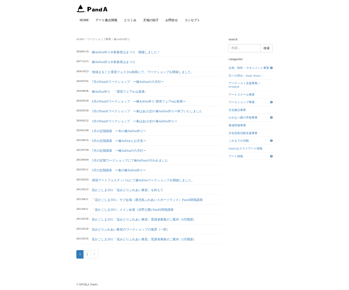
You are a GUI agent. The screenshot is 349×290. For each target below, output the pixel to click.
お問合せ (171, 20)
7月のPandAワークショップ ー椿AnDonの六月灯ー (128, 82)
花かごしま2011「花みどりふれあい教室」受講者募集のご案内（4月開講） (144, 219)
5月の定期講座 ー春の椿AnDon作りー (119, 170)
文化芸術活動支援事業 (243, 133)
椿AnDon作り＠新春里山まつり (113, 62)
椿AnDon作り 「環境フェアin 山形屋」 (120, 91)
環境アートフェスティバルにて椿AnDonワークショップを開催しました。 (143, 180)
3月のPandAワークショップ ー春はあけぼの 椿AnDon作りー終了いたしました (147, 111)
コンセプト (192, 20)
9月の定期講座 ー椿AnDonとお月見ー (119, 141)
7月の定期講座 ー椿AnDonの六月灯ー (119, 150)
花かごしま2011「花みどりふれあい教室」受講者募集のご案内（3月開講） (144, 239)
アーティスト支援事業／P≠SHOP (244, 85)
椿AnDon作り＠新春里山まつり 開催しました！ (126, 52)
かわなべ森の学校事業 (243, 117)
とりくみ (130, 20)
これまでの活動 (239, 140)
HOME (84, 20)
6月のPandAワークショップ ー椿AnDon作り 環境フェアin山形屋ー (139, 101)
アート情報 (236, 156)
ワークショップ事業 (99, 39)
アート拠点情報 (106, 20)
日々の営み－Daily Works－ (246, 75)
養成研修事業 (237, 125)
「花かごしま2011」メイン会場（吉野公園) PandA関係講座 (133, 209)
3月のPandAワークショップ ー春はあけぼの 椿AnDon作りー (134, 121)
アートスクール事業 (242, 94)
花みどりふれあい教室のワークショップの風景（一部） (131, 229)
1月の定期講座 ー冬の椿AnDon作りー (119, 131)
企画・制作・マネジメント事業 (249, 67)
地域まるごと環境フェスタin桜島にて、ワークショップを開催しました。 (143, 72)
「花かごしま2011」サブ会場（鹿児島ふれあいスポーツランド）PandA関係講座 (147, 200)
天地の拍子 (151, 20)
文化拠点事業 (237, 110)
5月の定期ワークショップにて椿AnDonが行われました (130, 160)
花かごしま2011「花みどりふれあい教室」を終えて (127, 190)
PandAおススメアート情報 (245, 148)
